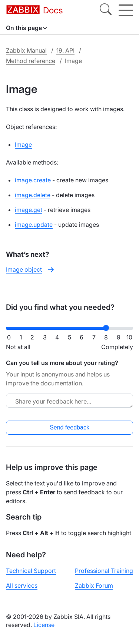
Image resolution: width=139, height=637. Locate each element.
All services (21, 585)
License (43, 624)
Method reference (30, 60)
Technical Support (31, 570)
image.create (33, 180)
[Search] (106, 10)
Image (23, 144)
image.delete (32, 195)
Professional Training (104, 570)
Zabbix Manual (26, 50)
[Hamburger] (126, 10)
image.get (28, 209)
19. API (65, 50)
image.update (34, 224)
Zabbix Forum (94, 585)
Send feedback (69, 427)
